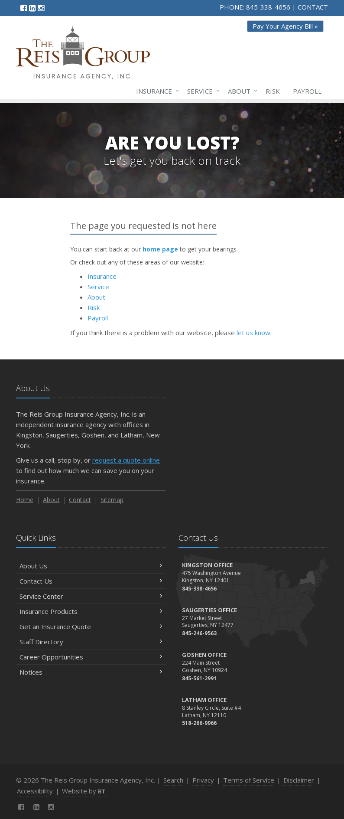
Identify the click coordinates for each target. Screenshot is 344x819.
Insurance (155, 91)
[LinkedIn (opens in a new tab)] (32, 8)
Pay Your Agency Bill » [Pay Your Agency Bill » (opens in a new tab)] (285, 26)
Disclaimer (298, 780)
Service (201, 91)
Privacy (203, 780)
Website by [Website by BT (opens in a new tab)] (84, 790)
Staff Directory (90, 641)
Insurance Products (90, 611)
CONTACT (313, 7)
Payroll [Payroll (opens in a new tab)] (307, 91)
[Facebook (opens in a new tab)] (23, 8)
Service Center (90, 596)
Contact (80, 500)
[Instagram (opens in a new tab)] (41, 8)
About (241, 91)
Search (173, 780)
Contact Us (90, 581)
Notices (90, 672)
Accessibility (35, 790)
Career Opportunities (90, 657)
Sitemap (112, 500)
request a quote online (126, 460)
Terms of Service (248, 780)
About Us (90, 565)
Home (24, 500)
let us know (253, 332)
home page (160, 249)
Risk (273, 91)
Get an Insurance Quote (90, 626)
